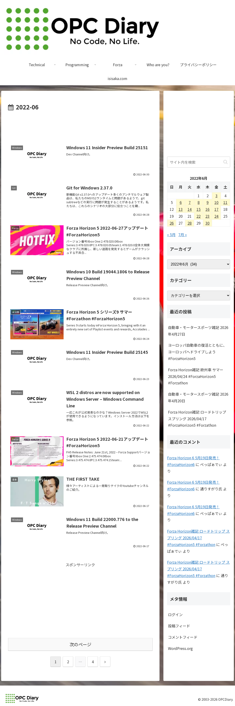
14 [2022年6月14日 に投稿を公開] (189, 209)
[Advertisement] (80, 125)
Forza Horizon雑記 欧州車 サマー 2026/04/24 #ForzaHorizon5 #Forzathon (195, 376)
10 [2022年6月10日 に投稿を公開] (216, 202)
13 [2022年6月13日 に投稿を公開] (181, 209)
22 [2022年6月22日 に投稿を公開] (198, 216)
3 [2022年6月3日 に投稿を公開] (216, 195)
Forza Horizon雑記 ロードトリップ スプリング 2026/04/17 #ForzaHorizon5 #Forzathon (197, 418)
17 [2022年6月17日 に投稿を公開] (216, 209)
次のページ (80, 644)
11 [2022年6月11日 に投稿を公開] (225, 202)
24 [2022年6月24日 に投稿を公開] (216, 216)
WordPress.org (180, 648)
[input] (198, 162)
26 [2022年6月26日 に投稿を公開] (172, 223)
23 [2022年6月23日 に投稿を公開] (207, 216)
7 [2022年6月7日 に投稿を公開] (190, 202)
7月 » (182, 234)
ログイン (175, 614)
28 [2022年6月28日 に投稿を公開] (189, 223)
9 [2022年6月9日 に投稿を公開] (208, 202)
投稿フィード (179, 626)
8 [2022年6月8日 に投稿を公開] (199, 202)
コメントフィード (182, 637)
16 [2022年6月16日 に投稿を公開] (207, 209)
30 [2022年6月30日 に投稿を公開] (207, 223)
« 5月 (171, 234)
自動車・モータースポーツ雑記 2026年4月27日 (198, 331)
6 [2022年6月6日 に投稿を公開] (181, 202)
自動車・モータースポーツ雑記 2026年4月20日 (198, 397)
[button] (225, 162)
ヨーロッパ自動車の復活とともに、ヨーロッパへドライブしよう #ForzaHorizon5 (197, 351)
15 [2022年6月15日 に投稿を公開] (198, 209)
